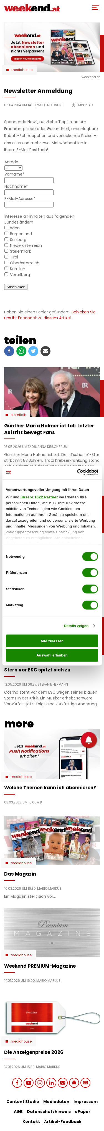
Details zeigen (76, 625)
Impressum (85, 1101)
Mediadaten (56, 1101)
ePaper (82, 1111)
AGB (18, 1111)
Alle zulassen (52, 641)
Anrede (11, 162)
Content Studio (22, 1101)
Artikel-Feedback (63, 1121)
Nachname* (16, 186)
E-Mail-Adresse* (19, 198)
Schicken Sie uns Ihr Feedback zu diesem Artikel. (50, 315)
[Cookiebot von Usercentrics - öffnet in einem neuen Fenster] (74, 472)
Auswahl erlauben (51, 655)
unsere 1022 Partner (39, 497)
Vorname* (14, 174)
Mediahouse (21, 70)
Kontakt (31, 1121)
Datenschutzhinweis (49, 1111)
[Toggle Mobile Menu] (96, 7)
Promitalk (18, 415)
